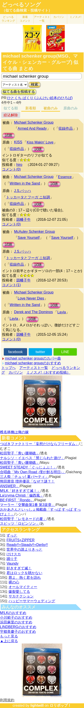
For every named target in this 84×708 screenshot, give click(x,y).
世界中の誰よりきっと (24, 549)
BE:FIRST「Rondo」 (17, 500)
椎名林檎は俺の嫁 (14, 432)
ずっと (11, 535)
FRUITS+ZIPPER (20, 540)
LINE (65, 352)
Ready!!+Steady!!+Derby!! (27, 545)
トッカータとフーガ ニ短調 (28, 197)
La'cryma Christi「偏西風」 (21, 495)
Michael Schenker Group (34, 122)
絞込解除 (11, 115)
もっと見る (9, 636)
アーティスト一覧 (33, 368)
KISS (18, 142)
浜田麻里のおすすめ (16, 622)
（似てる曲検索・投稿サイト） (27, 10)
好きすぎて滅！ (19, 568)
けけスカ (13, 554)
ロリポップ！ (60, 705)
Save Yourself (29, 237)
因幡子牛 (23, 219)
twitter (40, 352)
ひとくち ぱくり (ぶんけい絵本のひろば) (40, 98)
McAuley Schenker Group (34, 231)
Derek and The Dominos (33, 312)
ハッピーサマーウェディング (32, 601)
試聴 (8, 135)
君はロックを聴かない (24, 573)
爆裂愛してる (19, 591)
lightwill (37, 705)
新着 (25, 18)
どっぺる (8, 18)
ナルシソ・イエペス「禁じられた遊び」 (32, 458)
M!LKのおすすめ (13, 613)
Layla (61, 312)
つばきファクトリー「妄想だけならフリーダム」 (39, 444)
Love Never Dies (31, 298)
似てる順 (11, 108)
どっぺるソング (21, 5)
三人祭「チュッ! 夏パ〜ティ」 (24, 477)
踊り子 (11, 559)
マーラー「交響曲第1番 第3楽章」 (27, 505)
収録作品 (65, 128)
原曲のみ (70, 108)
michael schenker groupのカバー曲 (33, 358)
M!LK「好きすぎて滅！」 (20, 491)
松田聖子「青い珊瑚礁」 (19, 453)
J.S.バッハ (22, 191)
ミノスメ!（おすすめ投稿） (48, 372)
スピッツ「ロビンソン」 (19, 523)
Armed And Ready (32, 128)
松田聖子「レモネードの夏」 (23, 519)
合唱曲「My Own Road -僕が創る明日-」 (32, 472)
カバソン (58, 17)
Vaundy (12, 563)
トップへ (8, 368)
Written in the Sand (25, 183)
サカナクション (21, 596)
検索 (34, 84)
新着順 (30, 108)
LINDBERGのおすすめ (18, 627)
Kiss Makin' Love (40, 142)
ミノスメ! (75, 17)
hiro (19, 165)
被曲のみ (50, 108)
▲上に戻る (9, 641)
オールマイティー (23, 587)
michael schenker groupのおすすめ (33, 363)
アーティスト (42, 18)
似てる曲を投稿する (19, 92)
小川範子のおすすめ (16, 617)
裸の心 (14, 582)
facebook (15, 352)
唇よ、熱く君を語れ (25, 577)
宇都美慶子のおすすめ (18, 631)
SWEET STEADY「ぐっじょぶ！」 (28, 467)
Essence (65, 177)
